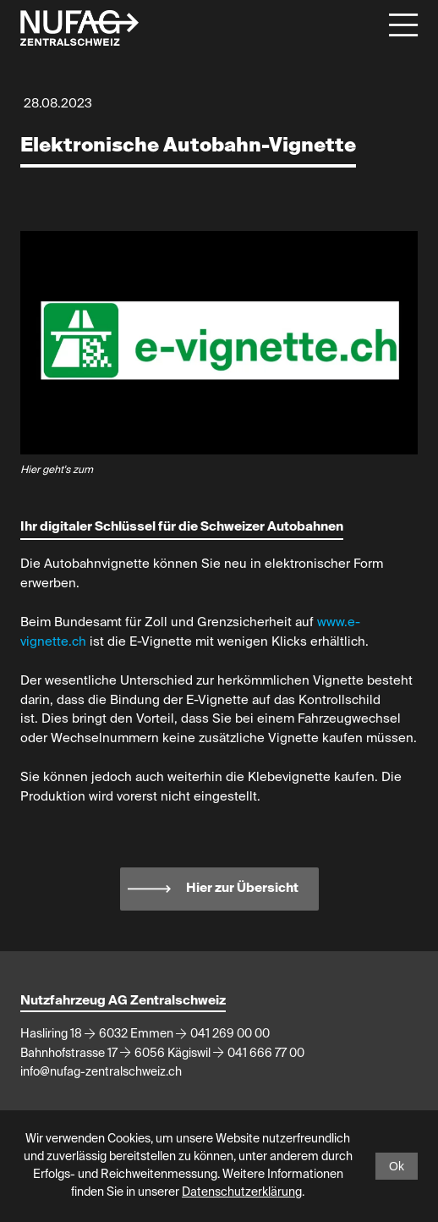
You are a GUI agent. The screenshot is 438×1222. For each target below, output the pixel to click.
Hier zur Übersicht (242, 888)
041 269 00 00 (230, 1034)
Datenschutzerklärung (242, 1192)
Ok (396, 1166)
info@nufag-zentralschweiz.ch (101, 1072)
